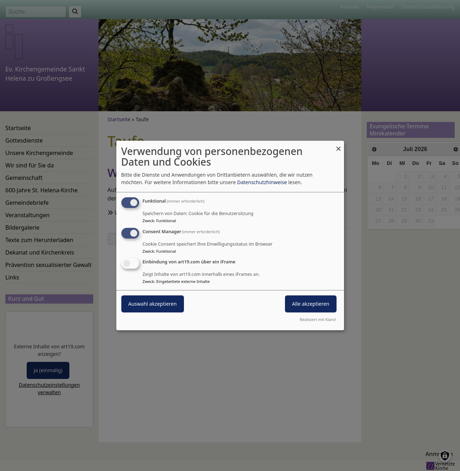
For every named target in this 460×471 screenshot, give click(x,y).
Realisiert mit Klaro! (318, 319)
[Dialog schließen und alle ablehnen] (338, 145)
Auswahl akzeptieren (152, 304)
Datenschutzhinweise (262, 182)
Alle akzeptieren (310, 304)
